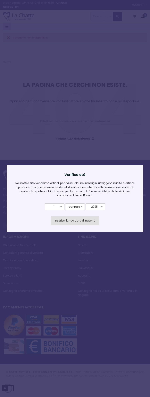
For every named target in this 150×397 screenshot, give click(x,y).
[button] (54, 206)
